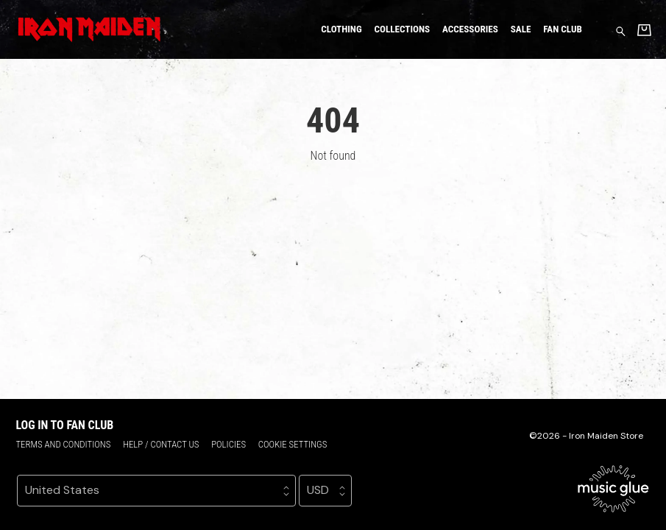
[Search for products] (621, 30)
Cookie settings (292, 444)
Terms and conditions (62, 444)
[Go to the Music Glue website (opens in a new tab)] (613, 488)
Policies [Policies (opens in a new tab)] (228, 444)
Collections (402, 29)
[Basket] (644, 29)
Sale (521, 29)
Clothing (341, 29)
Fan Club (562, 29)
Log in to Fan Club (64, 425)
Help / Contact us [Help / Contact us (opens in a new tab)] (161, 444)
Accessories (470, 29)
